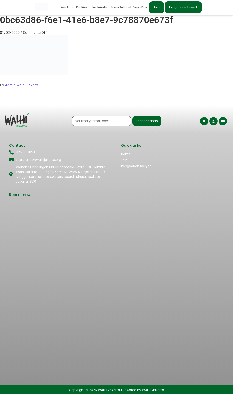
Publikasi (82, 7)
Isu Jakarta (99, 7)
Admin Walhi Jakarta (22, 85)
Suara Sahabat (121, 7)
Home (126, 154)
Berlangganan (147, 121)
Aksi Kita (67, 7)
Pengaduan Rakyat (136, 166)
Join (124, 160)
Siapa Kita (140, 7)
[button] (68, 7)
